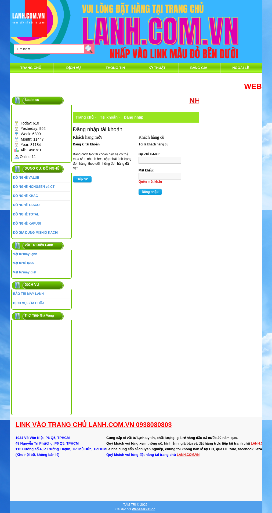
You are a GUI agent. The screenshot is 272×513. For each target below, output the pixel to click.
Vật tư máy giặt (25, 272)
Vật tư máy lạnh (25, 254)
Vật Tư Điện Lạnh (39, 245)
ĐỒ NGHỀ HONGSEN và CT (34, 187)
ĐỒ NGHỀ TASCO (26, 205)
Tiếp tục (82, 179)
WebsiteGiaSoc (143, 509)
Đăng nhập (133, 117)
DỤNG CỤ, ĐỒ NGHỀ (42, 168)
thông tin (115, 68)
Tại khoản (109, 117)
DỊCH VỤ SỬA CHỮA (29, 303)
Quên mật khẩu (150, 182)
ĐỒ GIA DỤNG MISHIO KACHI (35, 232)
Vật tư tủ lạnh (23, 263)
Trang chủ (31, 68)
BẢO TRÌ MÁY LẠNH (28, 294)
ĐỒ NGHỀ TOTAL (26, 214)
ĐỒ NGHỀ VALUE (26, 177)
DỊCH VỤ (73, 68)
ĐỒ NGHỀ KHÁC (25, 196)
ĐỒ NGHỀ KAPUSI (27, 223)
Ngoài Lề (240, 68)
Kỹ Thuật (156, 68)
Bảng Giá (198, 68)
